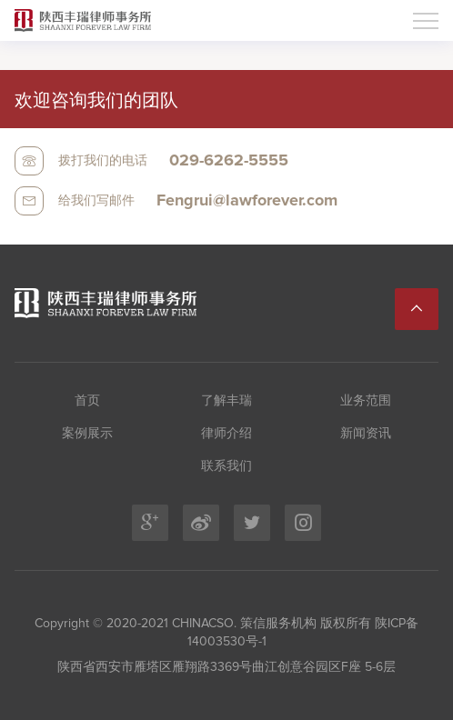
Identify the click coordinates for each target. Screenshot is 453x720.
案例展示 (87, 433)
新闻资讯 (365, 433)
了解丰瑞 (226, 401)
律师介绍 (226, 433)
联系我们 (226, 466)
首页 (87, 401)
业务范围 (365, 401)
